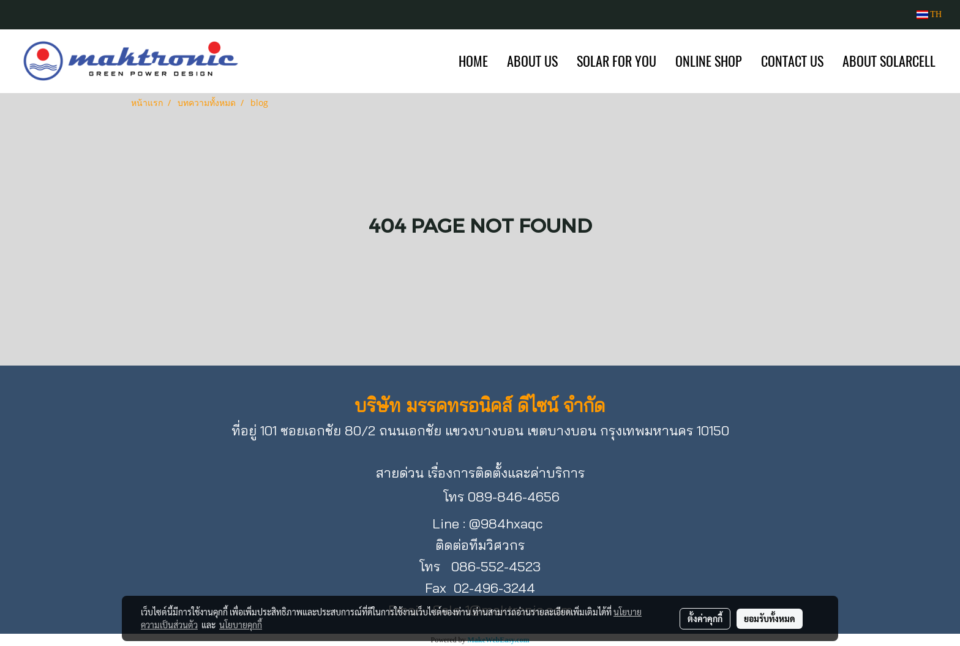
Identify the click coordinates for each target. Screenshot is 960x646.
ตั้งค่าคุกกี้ (705, 618)
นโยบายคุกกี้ (240, 624)
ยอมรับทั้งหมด (769, 618)
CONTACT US (792, 61)
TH (929, 14)
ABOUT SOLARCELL (889, 61)
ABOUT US (532, 61)
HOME (473, 61)
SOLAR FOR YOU (616, 61)
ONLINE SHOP (708, 61)
